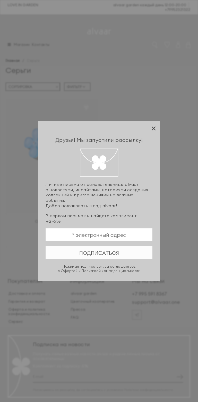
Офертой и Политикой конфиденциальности (100, 271)
